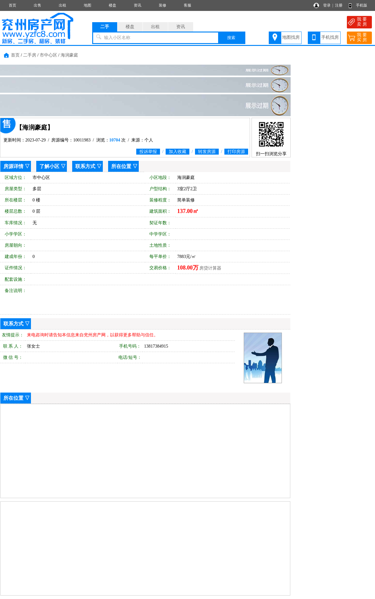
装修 (162, 5)
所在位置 (121, 166)
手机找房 (330, 37)
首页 (12, 5)
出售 (37, 5)
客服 (187, 5)
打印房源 (236, 151)
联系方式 (85, 166)
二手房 (29, 55)
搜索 (231, 37)
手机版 (361, 5)
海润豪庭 (69, 55)
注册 (338, 5)
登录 (327, 5)
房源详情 (13, 166)
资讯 (137, 5)
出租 (62, 5)
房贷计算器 (210, 268)
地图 (87, 5)
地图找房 (291, 37)
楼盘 (112, 5)
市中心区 (48, 55)
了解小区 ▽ (52, 166)
